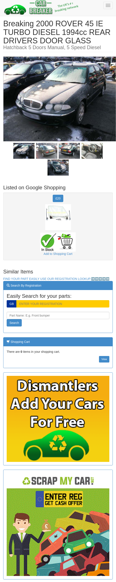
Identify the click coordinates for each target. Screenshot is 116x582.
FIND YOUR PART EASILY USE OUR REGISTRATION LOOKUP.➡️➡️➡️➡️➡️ (56, 279)
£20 (58, 198)
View (104, 359)
